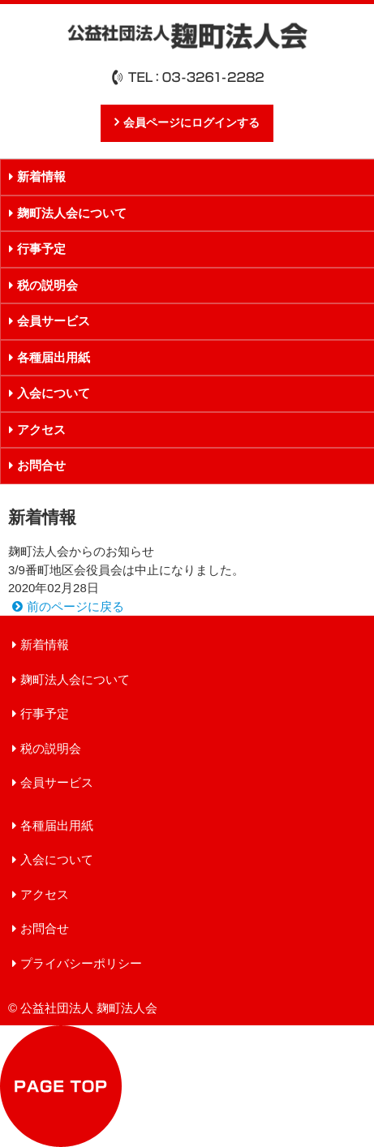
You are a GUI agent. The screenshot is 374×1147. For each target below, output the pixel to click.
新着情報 (44, 644)
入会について (56, 859)
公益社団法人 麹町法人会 (187, 35)
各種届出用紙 (56, 825)
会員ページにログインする (191, 123)
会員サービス (56, 782)
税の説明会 (50, 748)
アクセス (44, 894)
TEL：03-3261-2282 (187, 77)
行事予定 (44, 713)
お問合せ (44, 928)
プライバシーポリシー (81, 963)
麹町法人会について (75, 679)
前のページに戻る (75, 606)
